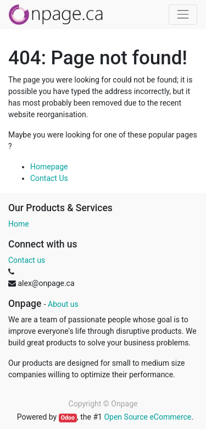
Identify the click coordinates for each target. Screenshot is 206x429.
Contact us (26, 260)
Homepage (49, 166)
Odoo (68, 417)
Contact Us (49, 178)
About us (63, 304)
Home (18, 223)
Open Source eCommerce (147, 417)
